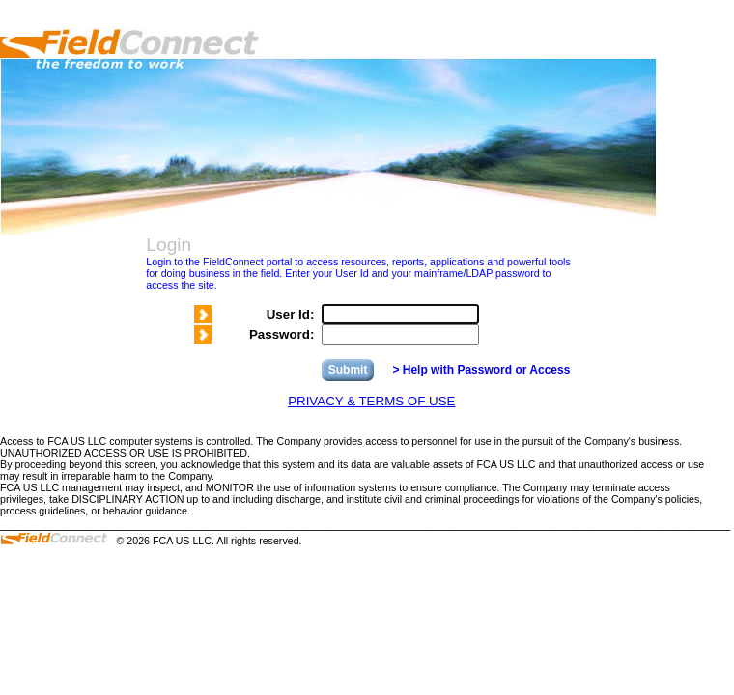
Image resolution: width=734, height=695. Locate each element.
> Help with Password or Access (481, 369)
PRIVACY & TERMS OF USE (371, 401)
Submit (348, 369)
